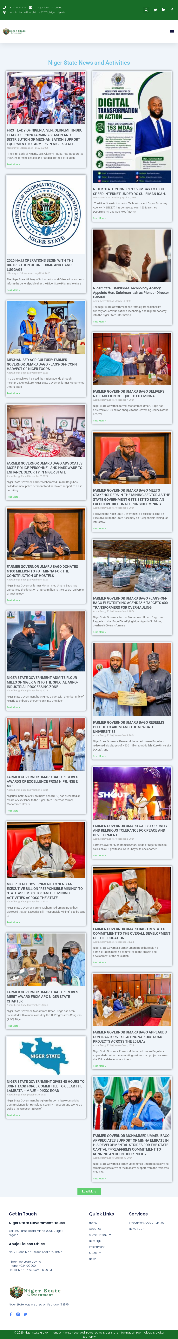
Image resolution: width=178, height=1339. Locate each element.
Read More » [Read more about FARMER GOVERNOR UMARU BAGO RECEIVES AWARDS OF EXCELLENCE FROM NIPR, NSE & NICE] (13, 810)
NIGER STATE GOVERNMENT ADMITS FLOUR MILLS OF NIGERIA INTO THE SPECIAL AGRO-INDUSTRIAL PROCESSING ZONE (42, 682)
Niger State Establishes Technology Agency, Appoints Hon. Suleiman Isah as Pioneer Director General (131, 292)
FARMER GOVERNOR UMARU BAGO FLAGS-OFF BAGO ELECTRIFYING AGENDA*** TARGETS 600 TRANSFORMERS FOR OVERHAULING (130, 602)
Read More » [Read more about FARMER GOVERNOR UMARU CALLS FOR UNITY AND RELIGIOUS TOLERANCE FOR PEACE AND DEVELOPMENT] (99, 855)
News (92, 1259)
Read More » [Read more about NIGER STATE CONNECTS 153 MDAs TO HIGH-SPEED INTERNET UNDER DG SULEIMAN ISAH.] (99, 218)
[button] (146, 10)
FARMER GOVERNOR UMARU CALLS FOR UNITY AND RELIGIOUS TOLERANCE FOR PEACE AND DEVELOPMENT (130, 830)
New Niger (95, 1241)
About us (95, 1229)
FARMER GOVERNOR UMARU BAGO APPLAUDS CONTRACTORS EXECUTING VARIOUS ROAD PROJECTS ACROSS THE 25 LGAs (130, 1036)
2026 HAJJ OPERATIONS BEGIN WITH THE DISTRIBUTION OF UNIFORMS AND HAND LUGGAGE (40, 265)
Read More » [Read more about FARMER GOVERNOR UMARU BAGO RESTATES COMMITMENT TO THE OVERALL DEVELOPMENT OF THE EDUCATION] (99, 962)
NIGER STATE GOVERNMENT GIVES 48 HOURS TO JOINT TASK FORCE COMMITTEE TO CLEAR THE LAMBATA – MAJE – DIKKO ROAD (45, 1086)
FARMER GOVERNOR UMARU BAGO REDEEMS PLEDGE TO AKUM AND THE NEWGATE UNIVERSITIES (128, 727)
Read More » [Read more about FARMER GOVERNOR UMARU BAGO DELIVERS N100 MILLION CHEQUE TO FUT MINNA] (99, 420)
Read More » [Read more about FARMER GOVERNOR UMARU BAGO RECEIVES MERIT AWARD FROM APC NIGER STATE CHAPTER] (13, 1026)
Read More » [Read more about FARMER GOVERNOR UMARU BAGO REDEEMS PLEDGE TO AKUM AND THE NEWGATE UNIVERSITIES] (99, 756)
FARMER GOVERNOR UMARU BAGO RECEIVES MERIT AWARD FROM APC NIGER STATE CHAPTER (42, 996)
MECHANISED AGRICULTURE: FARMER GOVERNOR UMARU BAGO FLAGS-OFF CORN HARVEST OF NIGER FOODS (42, 364)
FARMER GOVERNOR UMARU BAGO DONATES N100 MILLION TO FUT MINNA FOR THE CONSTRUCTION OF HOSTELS (42, 571)
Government (100, 1235)
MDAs (95, 1253)
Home (93, 1223)
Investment (97, 1247)
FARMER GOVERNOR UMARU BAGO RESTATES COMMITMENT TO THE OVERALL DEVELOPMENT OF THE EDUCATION (131, 933)
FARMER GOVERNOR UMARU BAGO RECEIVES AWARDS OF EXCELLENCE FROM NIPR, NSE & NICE (42, 781)
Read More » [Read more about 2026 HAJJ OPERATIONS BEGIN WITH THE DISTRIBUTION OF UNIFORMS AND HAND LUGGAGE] (13, 290)
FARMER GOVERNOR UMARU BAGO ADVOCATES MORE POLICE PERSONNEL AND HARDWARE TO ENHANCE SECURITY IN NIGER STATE (44, 467)
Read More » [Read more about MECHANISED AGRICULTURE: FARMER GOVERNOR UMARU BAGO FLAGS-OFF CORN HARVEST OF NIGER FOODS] (13, 393)
